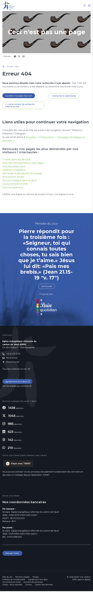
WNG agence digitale (81, 580)
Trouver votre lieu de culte (17, 159)
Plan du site (7, 578)
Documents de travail (11, 583)
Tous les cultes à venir (14, 166)
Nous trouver (12, 362)
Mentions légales (22, 578)
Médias (36, 578)
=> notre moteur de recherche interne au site (19, 105)
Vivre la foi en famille (13, 177)
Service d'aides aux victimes (15, 387)
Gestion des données (44, 585)
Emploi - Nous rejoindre (12, 585)
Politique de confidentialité (13, 580)
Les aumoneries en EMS (15, 184)
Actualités (31, 137)
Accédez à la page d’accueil (19, 96)
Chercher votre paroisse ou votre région (24, 163)
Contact (28, 585)
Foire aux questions (13, 187)
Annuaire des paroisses (33, 583)
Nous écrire (11, 358)
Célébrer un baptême (14, 170)
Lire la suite (46, 286)
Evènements (48, 137)
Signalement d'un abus (16, 382)
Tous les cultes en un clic (14, 369)
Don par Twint (12, 554)
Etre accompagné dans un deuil (20, 180)
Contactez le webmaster (64, 96)
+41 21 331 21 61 (13, 354)
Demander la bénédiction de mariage (23, 173)
